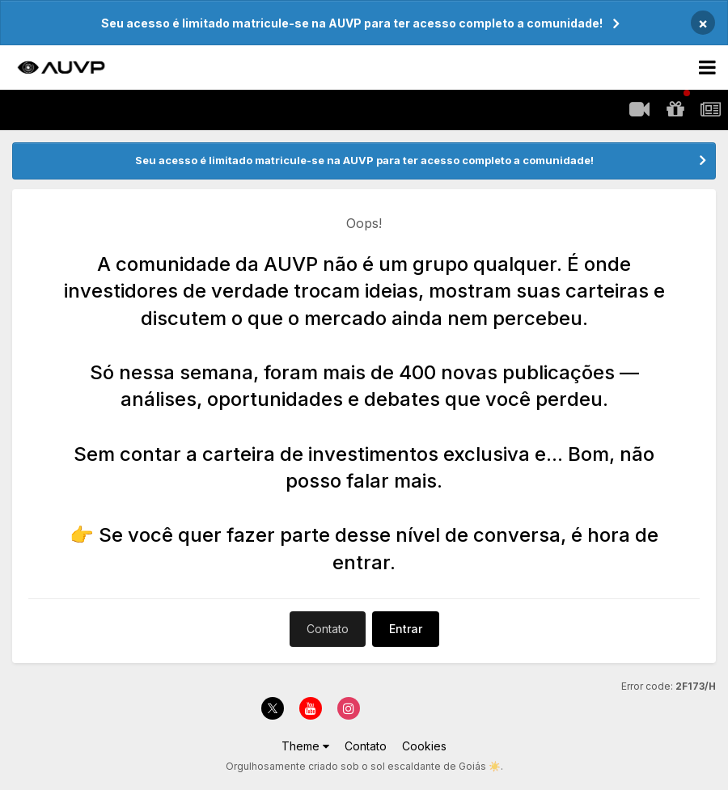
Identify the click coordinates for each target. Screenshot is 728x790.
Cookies (424, 746)
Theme (305, 746)
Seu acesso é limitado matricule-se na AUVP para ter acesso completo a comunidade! (352, 23)
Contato (328, 629)
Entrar (405, 629)
